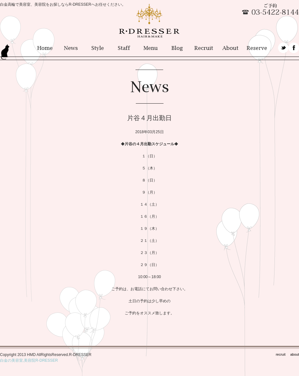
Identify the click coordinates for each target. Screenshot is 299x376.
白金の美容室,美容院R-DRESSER (29, 360)
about (294, 354)
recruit (281, 354)
